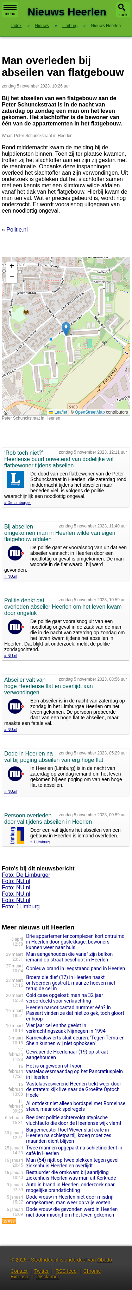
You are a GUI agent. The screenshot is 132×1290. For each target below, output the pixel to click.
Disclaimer (47, 1276)
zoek (123, 14)
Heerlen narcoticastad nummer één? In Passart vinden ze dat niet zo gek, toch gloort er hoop (75, 1013)
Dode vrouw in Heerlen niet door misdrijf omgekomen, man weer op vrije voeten (70, 1199)
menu (10, 10)
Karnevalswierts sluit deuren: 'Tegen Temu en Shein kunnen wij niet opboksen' (75, 1040)
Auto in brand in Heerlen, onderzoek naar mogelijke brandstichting (70, 1187)
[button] (66, 329)
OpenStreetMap (90, 412)
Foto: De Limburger (26, 875)
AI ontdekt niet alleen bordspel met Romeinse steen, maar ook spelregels (75, 1106)
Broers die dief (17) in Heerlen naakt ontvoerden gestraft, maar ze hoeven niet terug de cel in (70, 982)
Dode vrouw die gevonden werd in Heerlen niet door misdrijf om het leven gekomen (72, 1212)
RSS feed (66, 1271)
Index (16, 25)
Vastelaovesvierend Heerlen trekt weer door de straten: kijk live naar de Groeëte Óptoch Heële (73, 1089)
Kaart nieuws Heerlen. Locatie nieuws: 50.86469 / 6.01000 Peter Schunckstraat (65, 336)
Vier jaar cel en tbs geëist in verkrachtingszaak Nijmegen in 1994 (66, 1028)
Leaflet (58, 412)
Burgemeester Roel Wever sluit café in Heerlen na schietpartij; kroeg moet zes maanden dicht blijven (68, 1135)
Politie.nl (16, 230)
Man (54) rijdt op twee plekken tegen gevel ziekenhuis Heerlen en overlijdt (72, 1162)
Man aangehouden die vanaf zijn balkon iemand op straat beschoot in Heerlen (69, 956)
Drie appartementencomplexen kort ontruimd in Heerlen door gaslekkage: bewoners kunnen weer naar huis (75, 941)
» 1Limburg (40, 842)
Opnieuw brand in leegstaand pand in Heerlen (75, 968)
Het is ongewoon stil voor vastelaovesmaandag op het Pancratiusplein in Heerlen (74, 1071)
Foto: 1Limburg (21, 906)
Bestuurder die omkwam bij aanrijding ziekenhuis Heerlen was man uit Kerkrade (71, 1175)
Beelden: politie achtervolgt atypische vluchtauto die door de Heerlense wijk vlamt (73, 1120)
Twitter (41, 1271)
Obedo (104, 1260)
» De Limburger (17, 502)
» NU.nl (10, 576)
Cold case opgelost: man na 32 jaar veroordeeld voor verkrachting (64, 998)
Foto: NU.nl (16, 881)
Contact (19, 1271)
